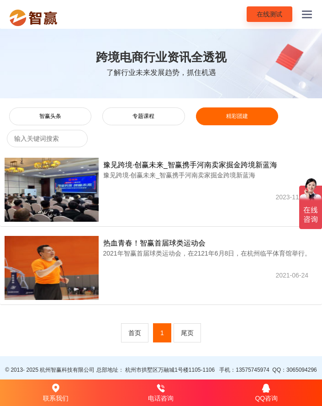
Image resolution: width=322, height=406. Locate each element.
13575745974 (252, 370)
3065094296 (301, 370)
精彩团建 (237, 116)
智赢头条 (50, 116)
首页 (134, 333)
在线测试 (269, 14)
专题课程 (143, 116)
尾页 (187, 333)
